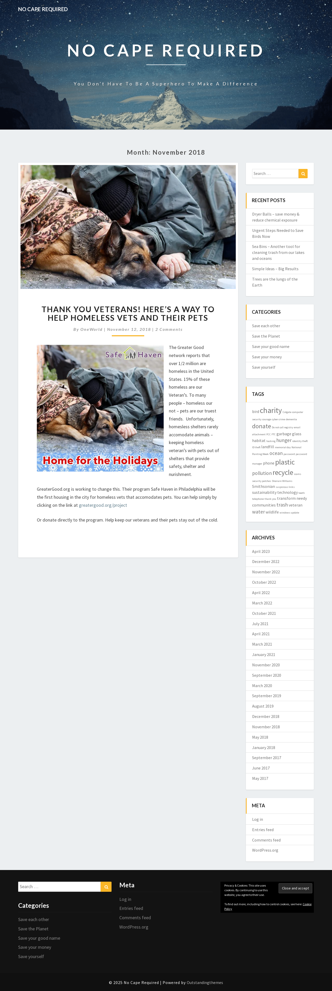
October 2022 (264, 582)
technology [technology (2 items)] (287, 492)
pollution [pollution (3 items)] (262, 473)
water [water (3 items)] (258, 512)
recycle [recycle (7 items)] (283, 472)
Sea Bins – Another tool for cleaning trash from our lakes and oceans (278, 252)
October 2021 (264, 613)
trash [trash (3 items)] (282, 505)
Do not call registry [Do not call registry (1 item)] (282, 427)
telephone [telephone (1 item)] (258, 499)
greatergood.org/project (103, 505)
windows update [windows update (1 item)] (289, 512)
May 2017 (260, 778)
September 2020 (266, 675)
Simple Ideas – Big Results (275, 268)
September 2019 (266, 695)
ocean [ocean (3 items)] (276, 453)
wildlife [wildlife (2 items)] (272, 512)
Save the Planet (266, 336)
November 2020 (266, 664)
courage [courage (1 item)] (266, 419)
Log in (257, 819)
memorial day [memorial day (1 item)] (283, 447)
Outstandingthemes (205, 982)
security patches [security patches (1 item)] (261, 481)
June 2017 (261, 768)
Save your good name (270, 346)
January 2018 (263, 747)
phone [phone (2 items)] (268, 463)
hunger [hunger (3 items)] (284, 440)
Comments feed (266, 840)
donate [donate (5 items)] (261, 426)
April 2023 (261, 551)
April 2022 (261, 592)
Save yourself (263, 367)
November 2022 (266, 571)
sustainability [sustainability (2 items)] (264, 492)
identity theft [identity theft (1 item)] (300, 441)
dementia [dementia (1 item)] (291, 419)
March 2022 (262, 602)
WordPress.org (265, 850)
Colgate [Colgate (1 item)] (287, 412)
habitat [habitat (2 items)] (259, 440)
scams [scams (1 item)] (297, 474)
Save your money (267, 356)
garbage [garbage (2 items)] (283, 433)
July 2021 (260, 623)
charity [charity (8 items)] (271, 410)
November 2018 (266, 726)
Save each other (266, 325)
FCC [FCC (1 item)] (268, 434)
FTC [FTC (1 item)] (274, 434)
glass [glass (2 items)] (296, 433)
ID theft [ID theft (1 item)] (256, 447)
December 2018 (265, 716)
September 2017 (266, 757)
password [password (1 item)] (289, 454)
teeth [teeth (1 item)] (302, 493)
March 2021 (262, 644)
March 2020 (262, 685)
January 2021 (263, 654)
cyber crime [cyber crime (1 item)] (278, 419)
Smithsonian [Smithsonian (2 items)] (263, 486)
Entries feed (263, 829)
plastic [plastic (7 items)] (285, 462)
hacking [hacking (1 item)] (270, 441)
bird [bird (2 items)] (255, 411)
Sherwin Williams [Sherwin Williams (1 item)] (282, 481)
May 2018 (260, 737)
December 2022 (265, 561)
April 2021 (261, 633)
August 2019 (263, 706)
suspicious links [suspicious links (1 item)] (285, 487)
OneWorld (91, 329)
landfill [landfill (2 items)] (267, 446)
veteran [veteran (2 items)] (295, 505)
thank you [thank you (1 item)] (270, 499)
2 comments (169, 329)
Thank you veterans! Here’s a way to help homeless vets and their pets (128, 313)
